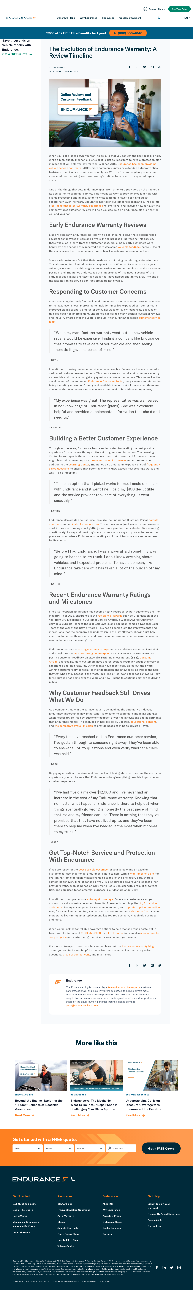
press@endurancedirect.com (82, 1005)
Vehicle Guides (65, 1245)
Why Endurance (111, 1209)
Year (17, 1148)
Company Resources (137, 1095)
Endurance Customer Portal (105, 381)
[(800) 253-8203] (169, 18)
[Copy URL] (159, 67)
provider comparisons (76, 954)
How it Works (20, 1215)
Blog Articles (64, 1203)
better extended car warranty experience (77, 205)
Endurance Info (24, 1095)
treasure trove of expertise (109, 460)
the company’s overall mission (74, 725)
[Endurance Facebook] (156, 1267)
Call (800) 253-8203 (24, 1203)
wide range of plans (142, 873)
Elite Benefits (139, 911)
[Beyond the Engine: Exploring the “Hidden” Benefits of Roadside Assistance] (41, 1075)
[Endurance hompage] (40, 1179)
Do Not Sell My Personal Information (65, 1281)
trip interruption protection (142, 907)
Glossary (62, 1221)
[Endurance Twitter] (171, 1267)
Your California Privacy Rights (37, 1281)
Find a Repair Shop (68, 1233)
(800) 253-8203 (91, 933)
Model (80, 1148)
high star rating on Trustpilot (91, 653)
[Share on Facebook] (129, 67)
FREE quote (115, 933)
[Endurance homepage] (21, 18)
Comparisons (78, 1095)
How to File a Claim (68, 1239)
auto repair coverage (100, 899)
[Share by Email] (152, 67)
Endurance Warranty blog (138, 946)
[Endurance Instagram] (179, 1267)
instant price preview (85, 524)
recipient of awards (110, 615)
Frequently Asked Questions (73, 1209)
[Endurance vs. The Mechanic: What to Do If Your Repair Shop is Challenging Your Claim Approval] (96, 1075)
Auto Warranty (65, 1215)
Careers (107, 1233)
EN (187, 17)
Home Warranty (21, 1231)
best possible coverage (93, 869)
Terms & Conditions (89, 1281)
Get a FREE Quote (17, 54)
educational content (143, 721)
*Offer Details (104, 1281)
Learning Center (79, 464)
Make (49, 1148)
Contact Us (154, 1225)
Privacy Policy (18, 1281)
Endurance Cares (112, 1221)
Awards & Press (112, 1215)
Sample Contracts (68, 1227)
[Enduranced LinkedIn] (164, 1267)
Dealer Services (112, 1227)
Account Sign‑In (154, 9)
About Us (108, 1203)
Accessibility (155, 1219)
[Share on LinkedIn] (137, 67)
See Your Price (179, 9)
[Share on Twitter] (144, 67)
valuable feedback (129, 246)
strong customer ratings (93, 649)
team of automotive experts (124, 987)
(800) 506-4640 (128, 33)
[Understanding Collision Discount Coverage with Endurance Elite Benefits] (152, 1075)
